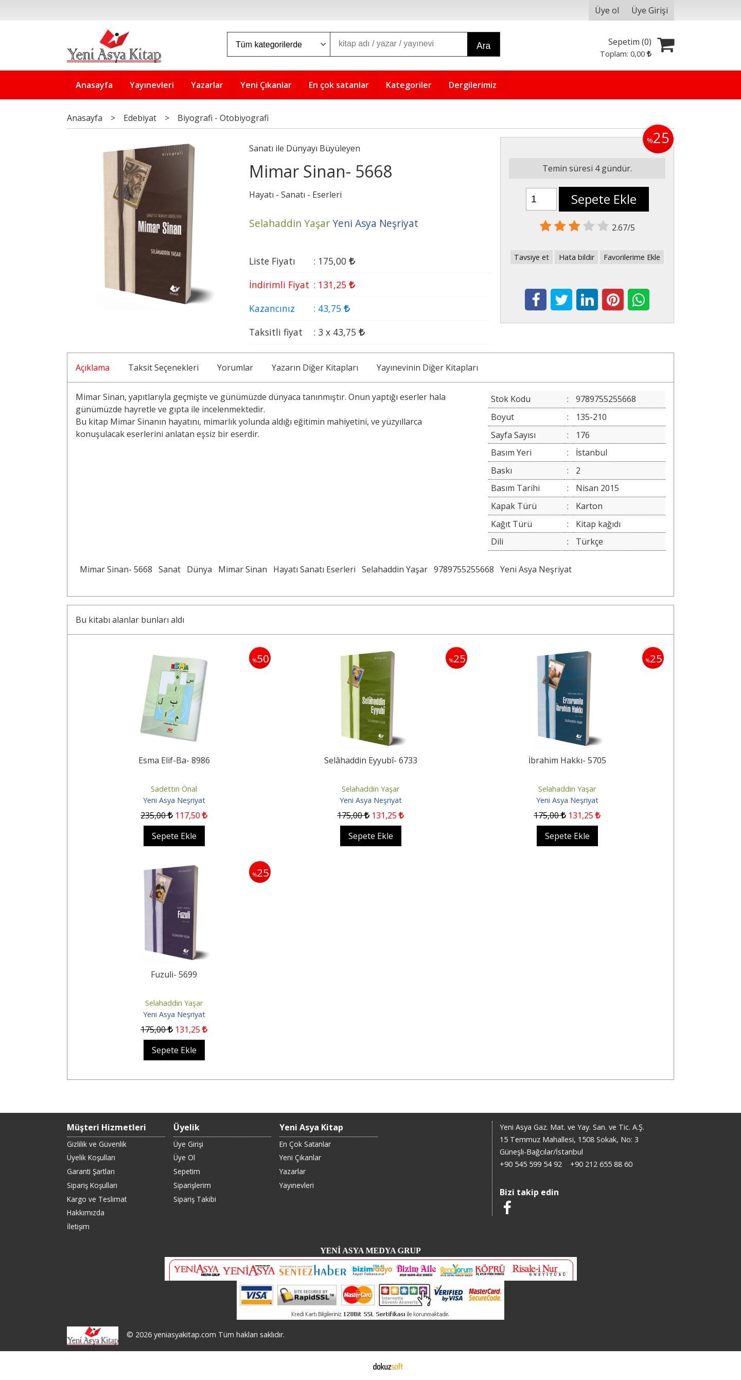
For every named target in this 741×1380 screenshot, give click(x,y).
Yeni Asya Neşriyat (536, 569)
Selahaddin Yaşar (395, 569)
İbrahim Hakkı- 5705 (567, 760)
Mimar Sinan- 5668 (116, 569)
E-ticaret (354, 1365)
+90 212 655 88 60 (601, 1164)
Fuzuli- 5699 (174, 974)
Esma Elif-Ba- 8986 (174, 760)
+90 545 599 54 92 (531, 1164)
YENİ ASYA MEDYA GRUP (370, 1250)
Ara (483, 46)
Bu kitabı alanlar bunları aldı (130, 619)
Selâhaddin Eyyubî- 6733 (370, 760)
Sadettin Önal (174, 789)
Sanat (169, 569)
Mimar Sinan (242, 569)
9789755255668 (464, 569)
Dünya (199, 569)
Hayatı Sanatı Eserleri (314, 569)
